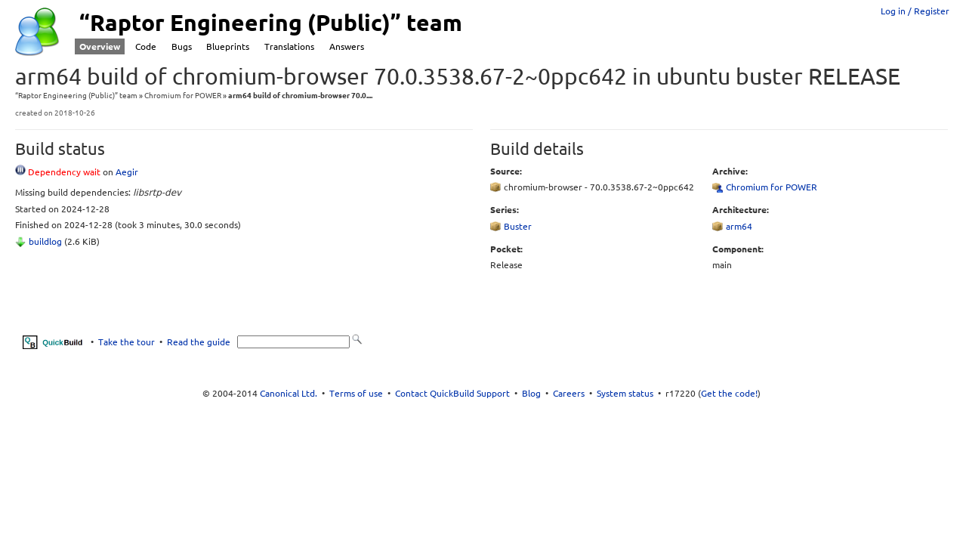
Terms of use (356, 393)
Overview (99, 46)
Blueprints (227, 46)
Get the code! (729, 393)
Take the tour (126, 342)
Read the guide (198, 342)
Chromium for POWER (182, 95)
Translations (289, 46)
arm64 (739, 226)
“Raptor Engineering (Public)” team (76, 95)
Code (145, 46)
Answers (346, 46)
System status (625, 393)
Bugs (181, 46)
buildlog (45, 241)
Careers (569, 393)
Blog (531, 393)
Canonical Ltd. (288, 393)
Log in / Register (915, 11)
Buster (518, 226)
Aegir (127, 172)
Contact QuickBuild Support (452, 393)
